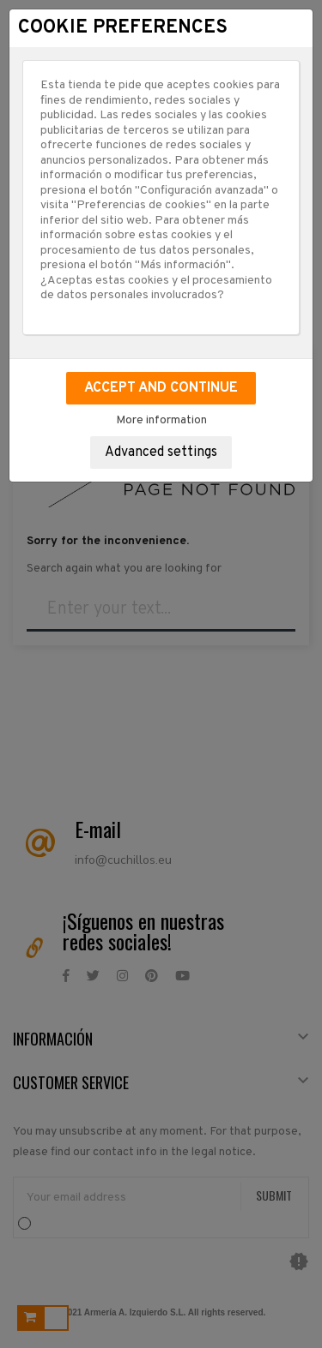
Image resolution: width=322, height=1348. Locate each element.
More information (161, 420)
